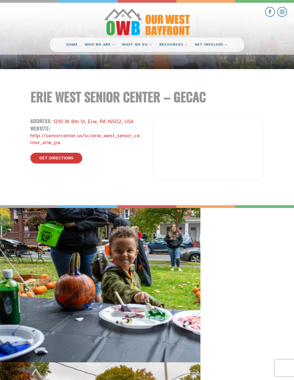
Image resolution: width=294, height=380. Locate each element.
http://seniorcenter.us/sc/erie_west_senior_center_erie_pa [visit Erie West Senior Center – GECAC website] (85, 139)
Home (72, 44)
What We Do (135, 44)
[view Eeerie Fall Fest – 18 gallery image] (36, 244)
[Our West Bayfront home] (147, 21)
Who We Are (98, 44)
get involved (233, 313)
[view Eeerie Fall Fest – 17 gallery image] (110, 244)
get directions (56, 158)
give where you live (233, 325)
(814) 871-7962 (147, 334)
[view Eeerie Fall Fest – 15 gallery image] (257, 244)
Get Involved (209, 44)
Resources (171, 44)
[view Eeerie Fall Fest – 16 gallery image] (184, 244)
